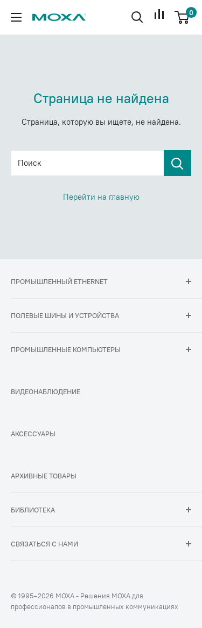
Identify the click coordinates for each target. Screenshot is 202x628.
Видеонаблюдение (45, 391)
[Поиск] (177, 163)
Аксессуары (33, 433)
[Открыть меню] (16, 17)
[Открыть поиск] (137, 17)
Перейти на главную (101, 197)
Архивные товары (43, 475)
